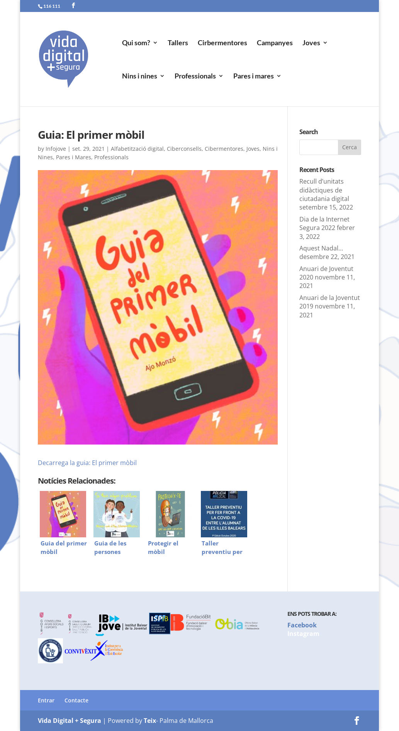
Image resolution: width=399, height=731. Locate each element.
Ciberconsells (184, 148)
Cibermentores (224, 148)
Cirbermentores (222, 43)
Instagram (303, 633)
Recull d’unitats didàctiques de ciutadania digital (324, 190)
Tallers (178, 43)
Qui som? (136, 43)
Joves (311, 43)
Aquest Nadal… (321, 248)
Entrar (46, 700)
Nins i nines (139, 76)
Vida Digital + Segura (69, 720)
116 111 (51, 6)
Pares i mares (253, 76)
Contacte (76, 700)
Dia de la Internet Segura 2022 (324, 223)
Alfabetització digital (137, 148)
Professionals (195, 76)
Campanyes (275, 43)
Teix (150, 720)
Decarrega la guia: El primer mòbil (87, 462)
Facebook (302, 625)
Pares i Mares (73, 157)
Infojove (56, 148)
